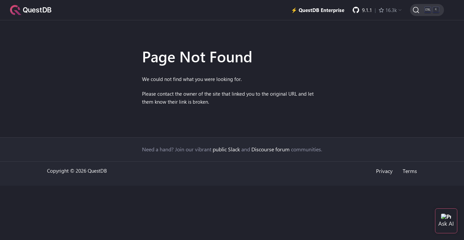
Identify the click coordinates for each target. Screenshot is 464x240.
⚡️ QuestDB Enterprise (317, 10)
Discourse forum (270, 149)
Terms (410, 170)
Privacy (384, 170)
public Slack (226, 149)
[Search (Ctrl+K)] (427, 10)
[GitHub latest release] (377, 10)
